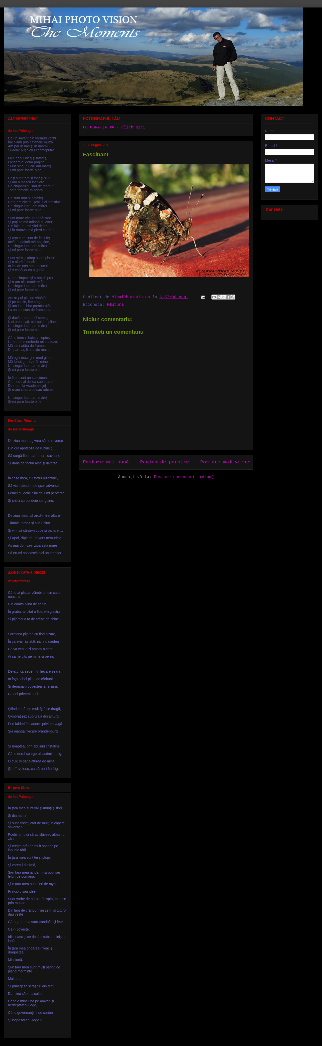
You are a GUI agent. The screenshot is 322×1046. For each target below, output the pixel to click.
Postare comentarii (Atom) (184, 477)
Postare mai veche (224, 462)
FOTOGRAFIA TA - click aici (114, 127)
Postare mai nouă (106, 462)
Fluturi (115, 305)
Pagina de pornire (164, 462)
